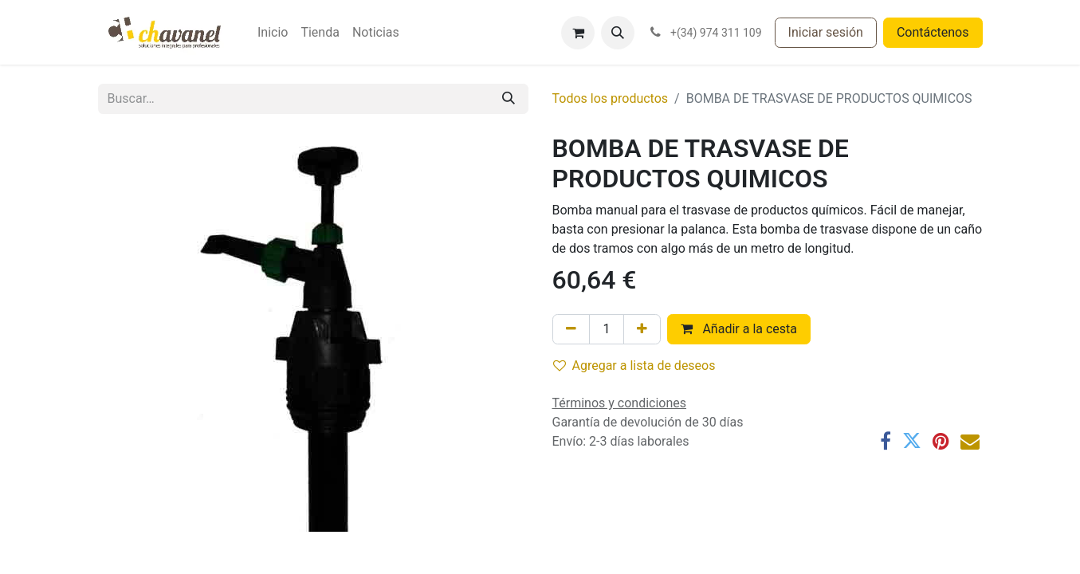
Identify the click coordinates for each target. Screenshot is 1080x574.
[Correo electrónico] (970, 440)
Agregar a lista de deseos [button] (634, 365)
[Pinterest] (941, 440)
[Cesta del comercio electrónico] (578, 32)
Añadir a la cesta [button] (739, 328)
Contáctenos (933, 32)
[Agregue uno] (642, 329)
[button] (617, 32)
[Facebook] (885, 440)
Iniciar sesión (825, 32)
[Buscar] (508, 99)
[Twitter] (911, 440)
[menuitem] (272, 33)
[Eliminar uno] (571, 329)
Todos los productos (610, 98)
